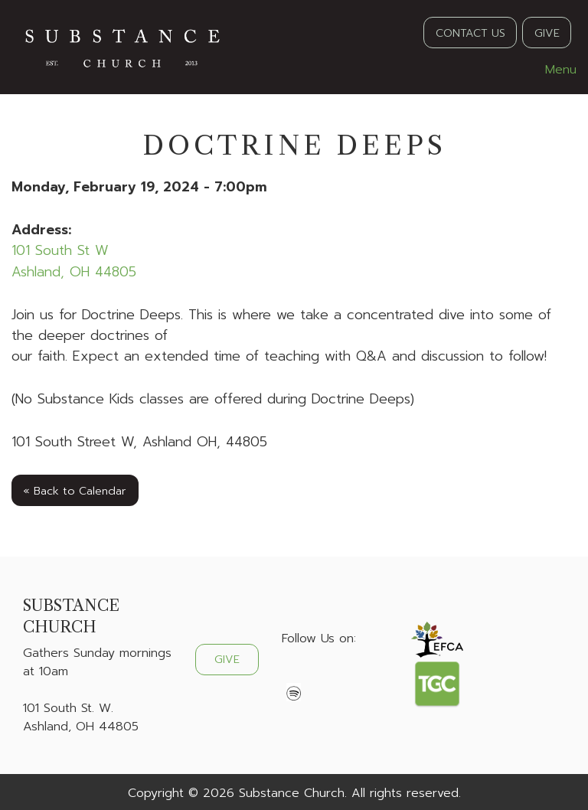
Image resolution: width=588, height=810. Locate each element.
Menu (553, 69)
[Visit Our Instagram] (343, 674)
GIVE (547, 32)
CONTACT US (470, 32)
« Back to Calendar (74, 490)
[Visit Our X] (318, 674)
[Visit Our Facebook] (294, 674)
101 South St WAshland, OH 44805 (73, 260)
